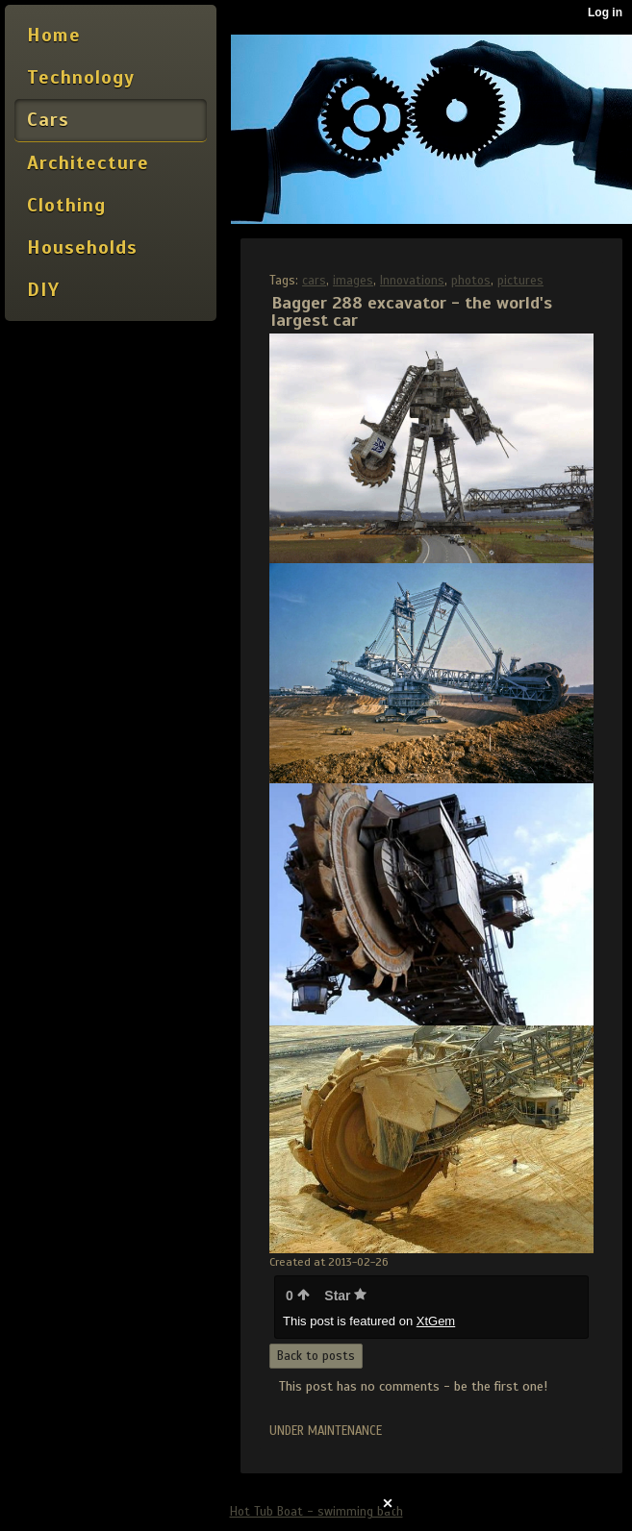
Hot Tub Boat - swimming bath (316, 1511)
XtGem (436, 1321)
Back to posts (316, 1356)
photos (471, 280)
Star (345, 1295)
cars (314, 280)
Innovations (412, 280)
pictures (520, 280)
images (353, 280)
